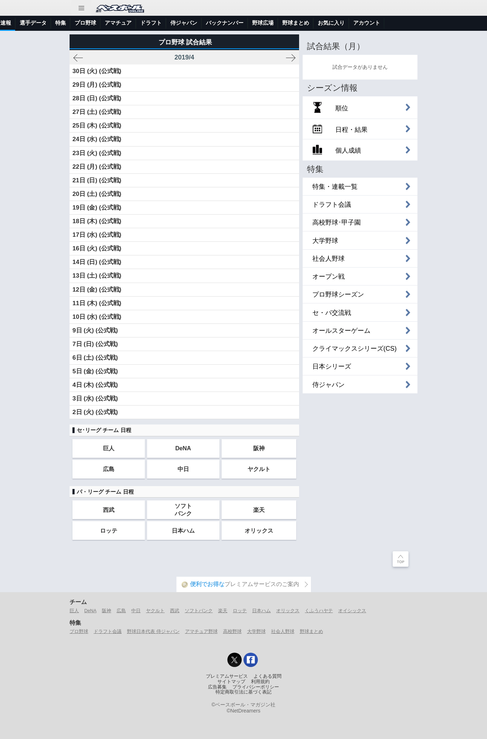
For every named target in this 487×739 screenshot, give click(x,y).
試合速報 (91, 23)
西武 (108, 510)
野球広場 (354, 23)
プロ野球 (176, 23)
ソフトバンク (183, 510)
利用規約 (260, 681)
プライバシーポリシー (255, 687)
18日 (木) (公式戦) (96, 221)
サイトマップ (231, 681)
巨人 (108, 448)
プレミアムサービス (227, 676)
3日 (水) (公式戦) (95, 398)
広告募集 (217, 687)
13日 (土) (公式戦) (96, 276)
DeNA (183, 448)
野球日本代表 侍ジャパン (153, 631)
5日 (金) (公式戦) (95, 371)
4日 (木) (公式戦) (95, 385)
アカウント (457, 23)
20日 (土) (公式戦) (96, 194)
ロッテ (108, 530)
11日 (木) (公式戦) (96, 303)
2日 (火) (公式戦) (95, 412)
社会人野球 (282, 631)
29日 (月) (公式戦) (96, 85)
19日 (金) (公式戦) (96, 208)
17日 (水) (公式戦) (96, 235)
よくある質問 (268, 676)
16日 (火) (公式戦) (96, 248)
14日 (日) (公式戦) (96, 262)
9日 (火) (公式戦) (95, 330)
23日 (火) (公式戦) (96, 153)
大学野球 (256, 631)
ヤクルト (258, 469)
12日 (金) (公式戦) (96, 290)
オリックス (259, 530)
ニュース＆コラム (50, 23)
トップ (12, 23)
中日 (183, 469)
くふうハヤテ (319, 610)
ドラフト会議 (108, 631)
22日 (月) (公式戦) (96, 167)
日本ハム (183, 530)
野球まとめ (386, 23)
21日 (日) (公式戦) (96, 180)
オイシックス (352, 610)
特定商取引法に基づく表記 (243, 692)
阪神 (259, 448)
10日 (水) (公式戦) (96, 317)
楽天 (259, 510)
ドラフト (242, 23)
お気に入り (422, 23)
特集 (151, 23)
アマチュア (209, 23)
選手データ (124, 23)
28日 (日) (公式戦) (96, 98)
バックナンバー (316, 23)
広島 (108, 469)
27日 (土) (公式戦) (96, 112)
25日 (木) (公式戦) (96, 126)
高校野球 (232, 631)
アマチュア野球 (201, 631)
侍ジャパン (274, 23)
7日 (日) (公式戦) (95, 344)
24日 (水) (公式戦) (96, 139)
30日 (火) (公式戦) (96, 71)
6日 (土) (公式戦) (95, 358)
